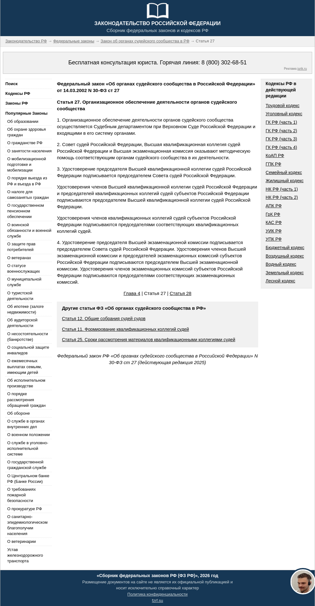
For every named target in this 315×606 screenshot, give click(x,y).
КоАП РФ (275, 155)
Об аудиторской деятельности (22, 323)
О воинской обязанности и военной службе (29, 230)
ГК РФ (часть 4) (281, 147)
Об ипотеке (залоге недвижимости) (25, 309)
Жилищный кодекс (285, 180)
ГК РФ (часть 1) (281, 122)
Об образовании (22, 121)
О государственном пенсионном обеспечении (25, 211)
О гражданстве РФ (24, 142)
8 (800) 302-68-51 (224, 62)
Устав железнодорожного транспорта (25, 555)
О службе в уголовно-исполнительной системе (27, 448)
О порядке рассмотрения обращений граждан (26, 399)
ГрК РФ (273, 214)
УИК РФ (274, 230)
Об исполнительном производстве (26, 383)
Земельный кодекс (285, 272)
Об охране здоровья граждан (26, 132)
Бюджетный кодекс (285, 247)
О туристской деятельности (20, 296)
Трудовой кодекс (283, 105)
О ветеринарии (21, 541)
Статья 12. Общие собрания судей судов (103, 318)
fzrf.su (157, 600)
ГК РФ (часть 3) (281, 138)
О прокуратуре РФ (24, 508)
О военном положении (28, 434)
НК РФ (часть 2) (282, 197)
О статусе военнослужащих (23, 268)
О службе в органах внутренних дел (26, 424)
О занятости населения (29, 151)
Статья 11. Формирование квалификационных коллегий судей (125, 329)
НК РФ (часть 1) (282, 189)
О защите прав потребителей (21, 247)
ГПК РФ (273, 164)
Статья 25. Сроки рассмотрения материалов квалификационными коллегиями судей (148, 339)
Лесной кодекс (280, 280)
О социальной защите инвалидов (28, 350)
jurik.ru (302, 68)
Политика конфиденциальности (158, 594)
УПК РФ (274, 239)
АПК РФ (274, 205)
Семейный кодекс (284, 172)
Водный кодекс (281, 264)
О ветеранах (19, 257)
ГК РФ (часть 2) (281, 130)
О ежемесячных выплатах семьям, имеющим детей (24, 366)
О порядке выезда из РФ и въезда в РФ (27, 181)
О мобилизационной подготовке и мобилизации (26, 164)
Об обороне (18, 413)
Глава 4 (132, 293)
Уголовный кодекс (284, 113)
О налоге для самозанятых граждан (28, 194)
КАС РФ (274, 222)
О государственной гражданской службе (26, 465)
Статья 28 (180, 293)
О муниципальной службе (24, 282)
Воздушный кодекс (285, 256)
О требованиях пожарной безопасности (21, 495)
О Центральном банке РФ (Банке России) (28, 478)
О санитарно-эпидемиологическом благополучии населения (27, 525)
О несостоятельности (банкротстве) (27, 336)
